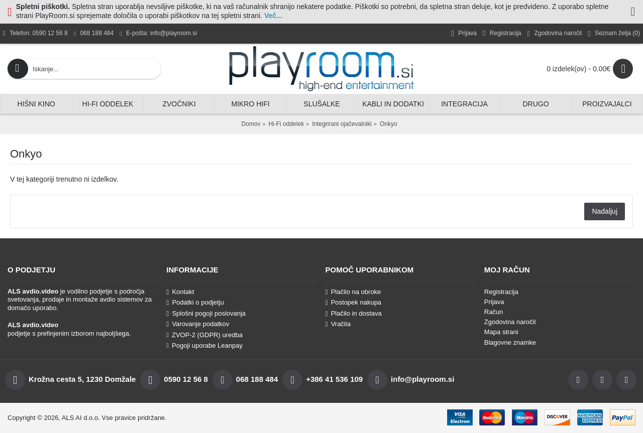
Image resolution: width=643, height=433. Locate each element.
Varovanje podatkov (197, 324)
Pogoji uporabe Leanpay (204, 345)
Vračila (338, 324)
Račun (493, 312)
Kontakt (180, 292)
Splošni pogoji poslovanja (206, 314)
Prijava (494, 302)
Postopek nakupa (354, 303)
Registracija (501, 292)
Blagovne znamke (510, 342)
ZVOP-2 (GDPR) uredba (204, 335)
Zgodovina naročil (510, 322)
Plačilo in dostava (354, 314)
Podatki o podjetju (195, 303)
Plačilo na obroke (353, 292)
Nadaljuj (604, 211)
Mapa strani (501, 332)
